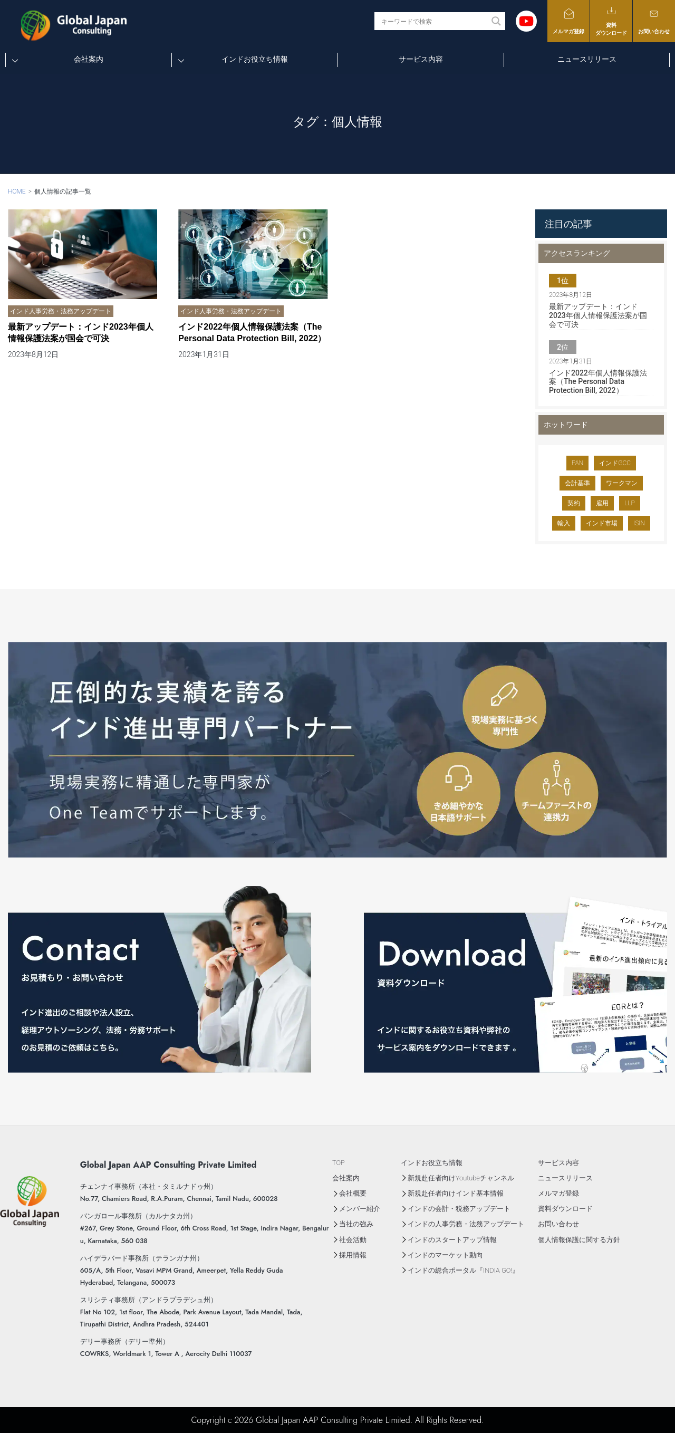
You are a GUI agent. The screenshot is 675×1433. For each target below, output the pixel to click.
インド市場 (602, 523)
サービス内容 (421, 59)
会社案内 (88, 59)
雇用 (602, 503)
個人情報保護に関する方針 (579, 1240)
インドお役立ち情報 (254, 59)
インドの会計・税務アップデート (459, 1209)
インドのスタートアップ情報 (452, 1240)
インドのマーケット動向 (445, 1255)
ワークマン (622, 483)
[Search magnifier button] (496, 21)
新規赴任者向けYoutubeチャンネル (461, 1178)
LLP (629, 503)
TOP (338, 1163)
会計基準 (577, 483)
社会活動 (353, 1240)
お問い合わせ (654, 20)
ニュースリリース (586, 59)
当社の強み (356, 1224)
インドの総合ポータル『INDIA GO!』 (463, 1270)
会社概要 (353, 1193)
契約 (573, 503)
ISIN (639, 523)
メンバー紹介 (359, 1209)
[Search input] (433, 21)
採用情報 (353, 1255)
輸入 (563, 523)
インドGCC (615, 463)
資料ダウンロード (611, 20)
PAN (577, 463)
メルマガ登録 (568, 20)
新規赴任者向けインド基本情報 (456, 1193)
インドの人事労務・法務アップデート (466, 1224)
